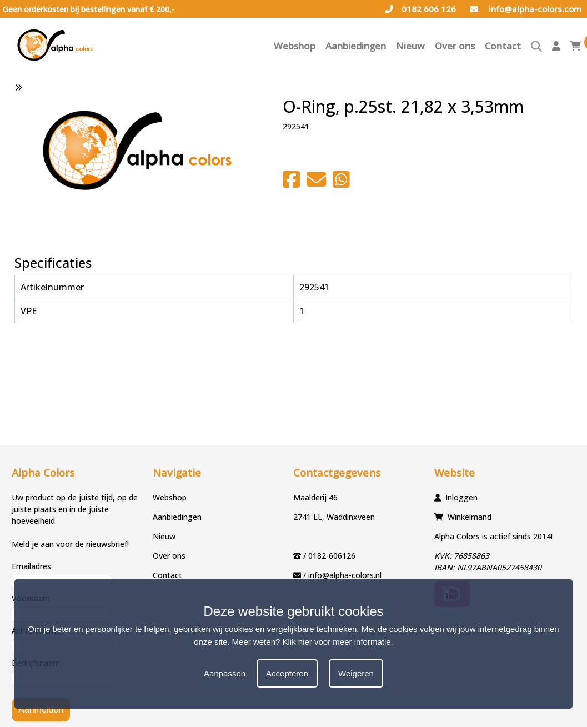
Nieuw (410, 45)
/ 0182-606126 (329, 555)
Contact (503, 45)
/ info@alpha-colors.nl (342, 575)
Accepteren (287, 673)
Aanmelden (40, 709)
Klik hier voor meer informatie (337, 641)
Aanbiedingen (355, 45)
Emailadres (31, 566)
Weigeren (356, 673)
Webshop (294, 45)
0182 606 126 (420, 8)
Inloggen (461, 497)
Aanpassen (224, 673)
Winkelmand (469, 517)
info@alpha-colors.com (525, 8)
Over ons (455, 45)
